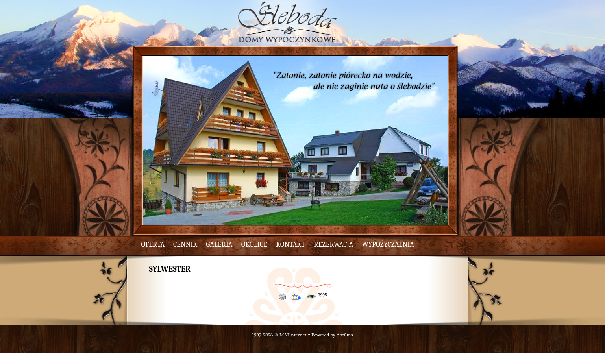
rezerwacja (333, 244)
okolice (254, 244)
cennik (185, 244)
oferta (153, 244)
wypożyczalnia (388, 244)
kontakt (290, 244)
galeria (219, 244)
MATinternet (293, 335)
